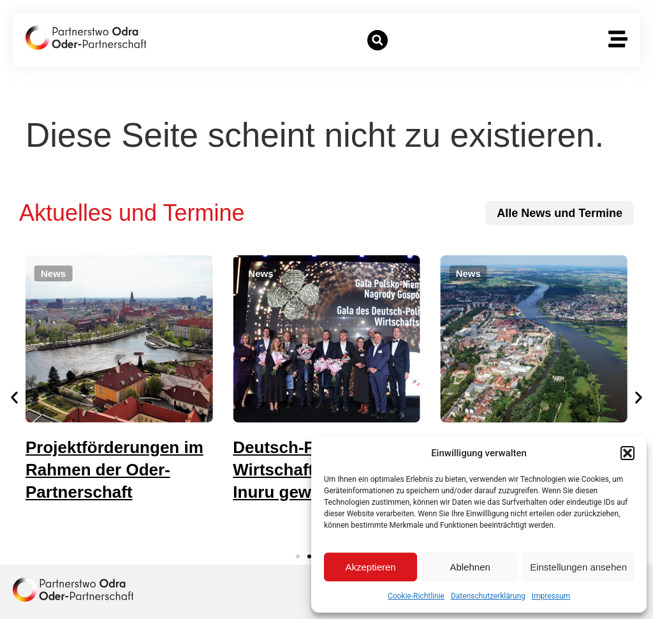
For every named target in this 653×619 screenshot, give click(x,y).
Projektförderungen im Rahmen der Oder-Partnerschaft (121, 470)
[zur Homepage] (73, 590)
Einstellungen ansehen (578, 567)
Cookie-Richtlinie (416, 596)
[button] (627, 453)
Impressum (551, 596)
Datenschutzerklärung (488, 596)
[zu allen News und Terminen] (559, 213)
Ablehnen (470, 567)
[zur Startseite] (86, 38)
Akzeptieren (370, 567)
